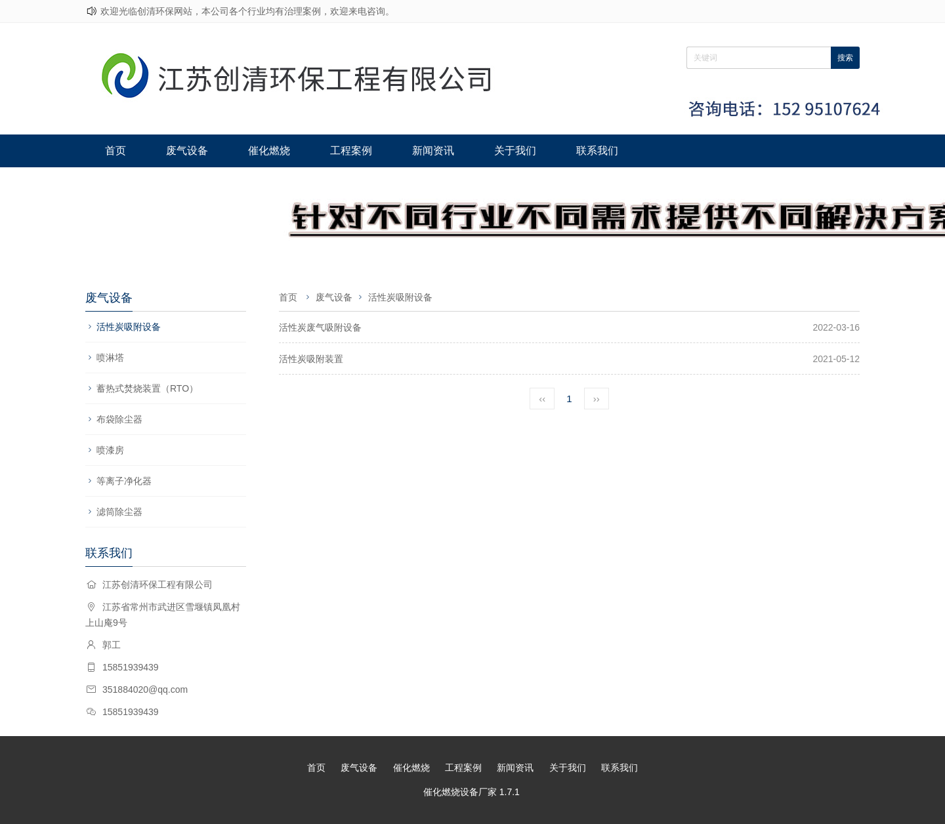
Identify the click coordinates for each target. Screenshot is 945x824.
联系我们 (597, 150)
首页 (115, 150)
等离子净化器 (124, 481)
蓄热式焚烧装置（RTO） (147, 388)
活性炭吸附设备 (128, 326)
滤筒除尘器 (119, 511)
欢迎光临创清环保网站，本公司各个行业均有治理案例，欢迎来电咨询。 (247, 11)
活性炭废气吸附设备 (320, 327)
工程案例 (351, 150)
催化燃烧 (269, 150)
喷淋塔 (110, 357)
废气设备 (187, 150)
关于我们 (515, 150)
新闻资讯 (433, 150)
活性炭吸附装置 (311, 359)
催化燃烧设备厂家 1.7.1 (471, 792)
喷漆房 (110, 450)
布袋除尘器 (119, 419)
